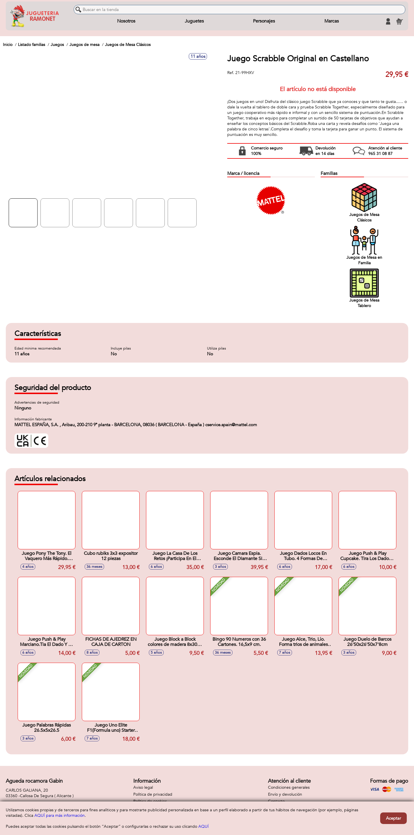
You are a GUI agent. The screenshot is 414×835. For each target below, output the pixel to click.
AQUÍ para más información (59, 815)
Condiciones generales (289, 787)
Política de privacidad (152, 794)
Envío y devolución (285, 794)
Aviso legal (143, 787)
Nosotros (126, 21)
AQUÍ (203, 826)
